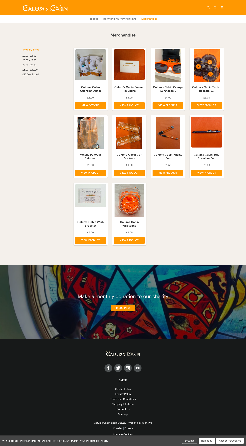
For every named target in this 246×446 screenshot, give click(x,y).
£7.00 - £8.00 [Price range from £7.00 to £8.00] (29, 65)
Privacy (128, 429)
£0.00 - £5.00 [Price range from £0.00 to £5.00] (29, 55)
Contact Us (123, 410)
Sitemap (123, 415)
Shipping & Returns (123, 405)
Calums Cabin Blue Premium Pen (206, 157)
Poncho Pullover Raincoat (90, 157)
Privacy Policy (123, 395)
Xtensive (147, 423)
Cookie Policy (123, 390)
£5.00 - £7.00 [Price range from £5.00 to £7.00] (29, 60)
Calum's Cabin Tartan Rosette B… (206, 89)
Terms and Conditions (123, 400)
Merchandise (149, 19)
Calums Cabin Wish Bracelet (90, 224)
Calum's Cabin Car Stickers (129, 157)
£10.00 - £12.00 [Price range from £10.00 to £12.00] (30, 74)
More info (123, 309)
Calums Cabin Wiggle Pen (168, 157)
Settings (189, 440)
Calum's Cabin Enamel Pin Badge (129, 89)
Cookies (117, 429)
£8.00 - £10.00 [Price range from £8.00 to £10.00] (30, 69)
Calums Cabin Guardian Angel (90, 89)
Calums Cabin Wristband (129, 224)
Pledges (93, 19)
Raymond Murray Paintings (119, 19)
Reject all (206, 440)
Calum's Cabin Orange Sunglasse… (168, 89)
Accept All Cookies (230, 440)
